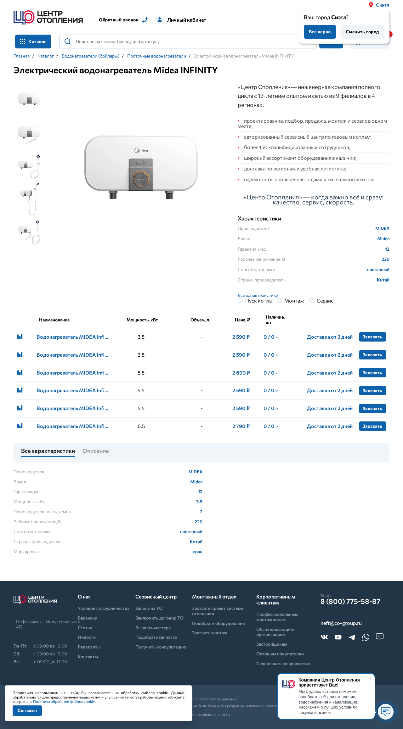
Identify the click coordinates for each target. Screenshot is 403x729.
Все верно (320, 31)
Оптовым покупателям (280, 653)
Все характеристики (258, 295)
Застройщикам (271, 644)
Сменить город (362, 31)
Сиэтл (382, 5)
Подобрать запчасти (156, 637)
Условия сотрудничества (103, 608)
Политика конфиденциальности (201, 714)
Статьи (85, 627)
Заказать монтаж (210, 632)
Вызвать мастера (153, 627)
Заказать (373, 336)
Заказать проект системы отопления (218, 610)
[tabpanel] (141, 167)
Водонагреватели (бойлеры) (90, 55)
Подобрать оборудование (218, 623)
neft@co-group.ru (341, 623)
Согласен (27, 710)
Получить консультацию (160, 646)
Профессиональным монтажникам (277, 616)
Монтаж (294, 300)
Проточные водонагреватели (156, 55)
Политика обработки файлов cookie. (64, 701)
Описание (95, 451)
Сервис (325, 300)
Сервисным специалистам (283, 663)
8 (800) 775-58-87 (350, 601)
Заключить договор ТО (159, 617)
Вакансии (87, 617)
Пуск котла (258, 300)
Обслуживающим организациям (275, 631)
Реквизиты (89, 646)
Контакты (88, 656)
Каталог (33, 41)
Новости (87, 637)
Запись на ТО (148, 608)
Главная (22, 55)
